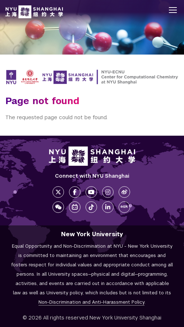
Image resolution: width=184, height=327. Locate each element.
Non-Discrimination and (91, 302)
